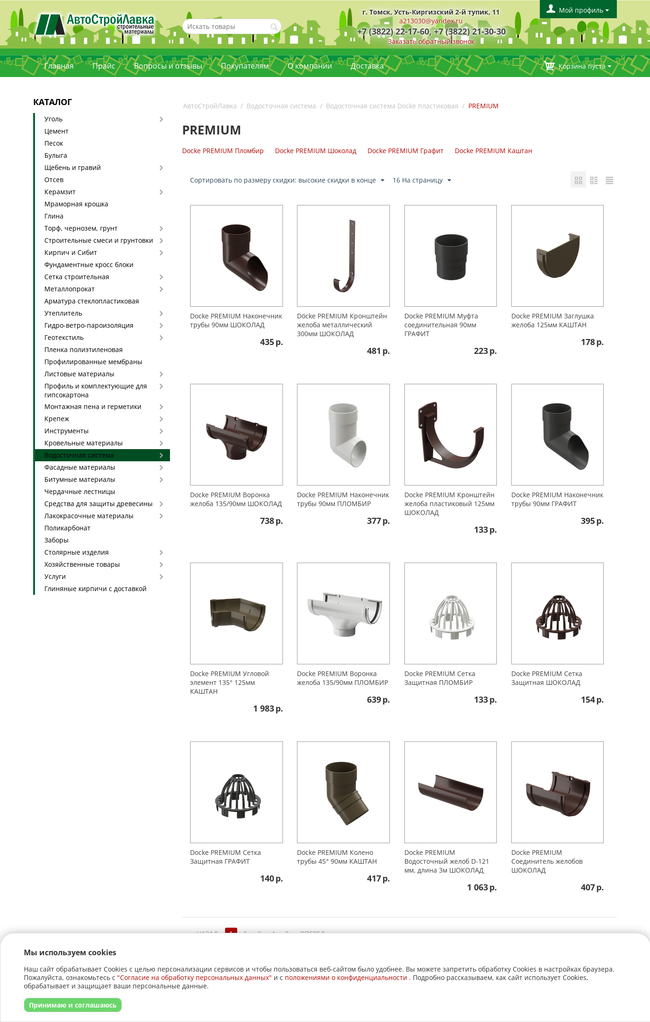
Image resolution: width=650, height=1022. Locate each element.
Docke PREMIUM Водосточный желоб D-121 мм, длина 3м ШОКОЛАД (446, 861)
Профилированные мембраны (93, 361)
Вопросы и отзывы (168, 66)
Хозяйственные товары (82, 564)
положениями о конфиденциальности (346, 977)
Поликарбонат (67, 527)
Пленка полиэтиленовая (83, 349)
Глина (54, 215)
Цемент (56, 131)
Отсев (54, 179)
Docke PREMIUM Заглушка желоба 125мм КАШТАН (552, 320)
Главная (59, 66)
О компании (310, 66)
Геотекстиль (64, 337)
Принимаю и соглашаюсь (73, 1005)
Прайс (103, 66)
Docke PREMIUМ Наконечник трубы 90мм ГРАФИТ (557, 499)
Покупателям (245, 66)
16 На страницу (422, 180)
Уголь (53, 118)
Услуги (55, 576)
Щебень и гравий (72, 167)
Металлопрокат (69, 288)
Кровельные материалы (83, 442)
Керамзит (60, 191)
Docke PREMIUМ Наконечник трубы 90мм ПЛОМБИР (343, 499)
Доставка (367, 66)
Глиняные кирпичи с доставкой (95, 588)
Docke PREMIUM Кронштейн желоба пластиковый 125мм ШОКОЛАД (449, 503)
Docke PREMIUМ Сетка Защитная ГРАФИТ (225, 857)
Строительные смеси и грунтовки (98, 240)
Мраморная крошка (76, 203)
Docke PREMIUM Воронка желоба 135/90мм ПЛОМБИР (342, 678)
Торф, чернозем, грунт (81, 228)
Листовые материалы (79, 373)
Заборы (56, 540)
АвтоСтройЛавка (210, 105)
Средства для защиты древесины (98, 503)
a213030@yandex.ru (431, 20)
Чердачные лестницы (79, 491)
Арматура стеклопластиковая (91, 300)
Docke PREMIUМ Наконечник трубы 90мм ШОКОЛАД (236, 320)
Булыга (55, 155)
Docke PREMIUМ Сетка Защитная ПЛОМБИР (439, 678)
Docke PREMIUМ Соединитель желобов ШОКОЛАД (547, 861)
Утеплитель (63, 313)
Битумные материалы (79, 479)
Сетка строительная (76, 276)
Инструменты (66, 430)
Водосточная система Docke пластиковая (392, 105)
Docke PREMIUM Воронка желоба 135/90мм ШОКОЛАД (236, 499)
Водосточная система (79, 455)
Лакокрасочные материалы (89, 515)
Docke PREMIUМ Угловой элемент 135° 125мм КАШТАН (229, 682)
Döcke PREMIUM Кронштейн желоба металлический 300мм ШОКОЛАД (342, 324)
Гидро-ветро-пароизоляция (89, 325)
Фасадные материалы (79, 467)
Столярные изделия (76, 552)
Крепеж (56, 418)
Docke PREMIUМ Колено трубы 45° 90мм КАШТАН (337, 857)
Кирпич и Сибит (70, 252)
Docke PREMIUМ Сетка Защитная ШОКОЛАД (546, 678)
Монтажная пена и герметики (92, 406)
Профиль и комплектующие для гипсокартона (95, 390)
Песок (53, 143)
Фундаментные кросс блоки (89, 264)
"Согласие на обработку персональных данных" (194, 977)
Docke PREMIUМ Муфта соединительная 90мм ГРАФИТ (441, 324)
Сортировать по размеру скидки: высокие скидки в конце (287, 180)
